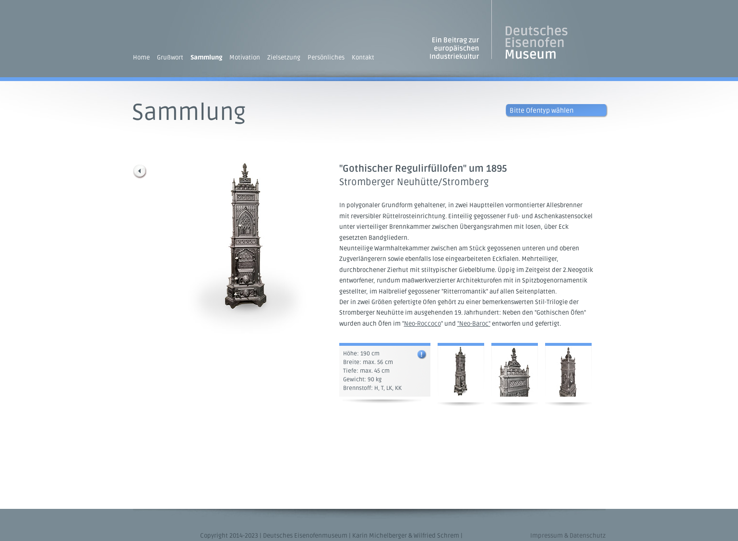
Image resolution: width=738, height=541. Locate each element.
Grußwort (170, 57)
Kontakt (363, 57)
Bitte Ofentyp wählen (541, 110)
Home (141, 57)
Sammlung (206, 57)
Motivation (244, 57)
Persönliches (326, 57)
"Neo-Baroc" (473, 324)
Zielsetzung (283, 57)
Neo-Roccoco (422, 324)
